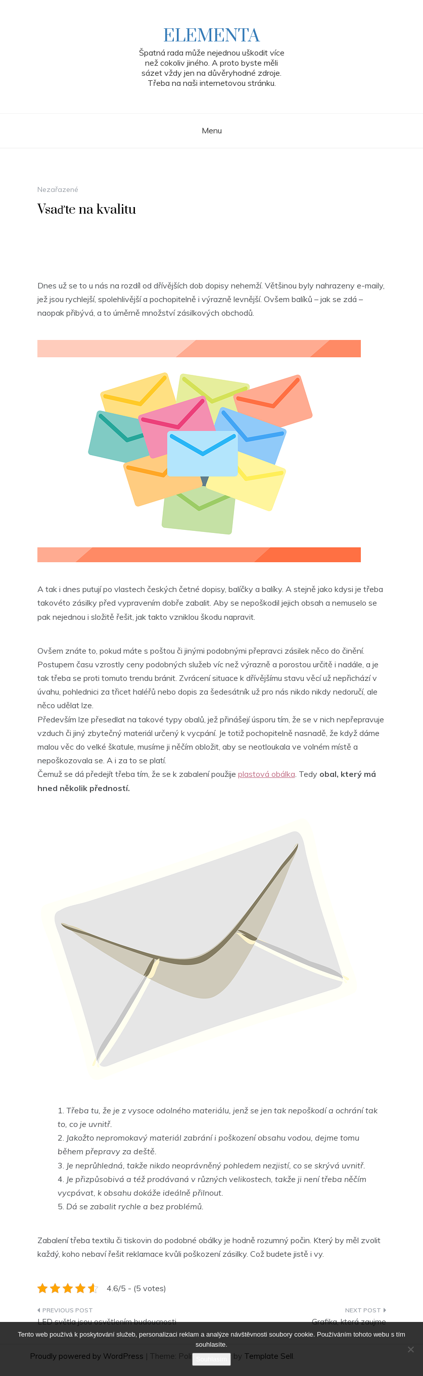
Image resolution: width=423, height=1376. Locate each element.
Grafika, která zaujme (349, 1321)
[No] (410, 1349)
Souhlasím (211, 1359)
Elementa (211, 36)
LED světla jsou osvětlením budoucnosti (106, 1321)
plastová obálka (266, 774)
